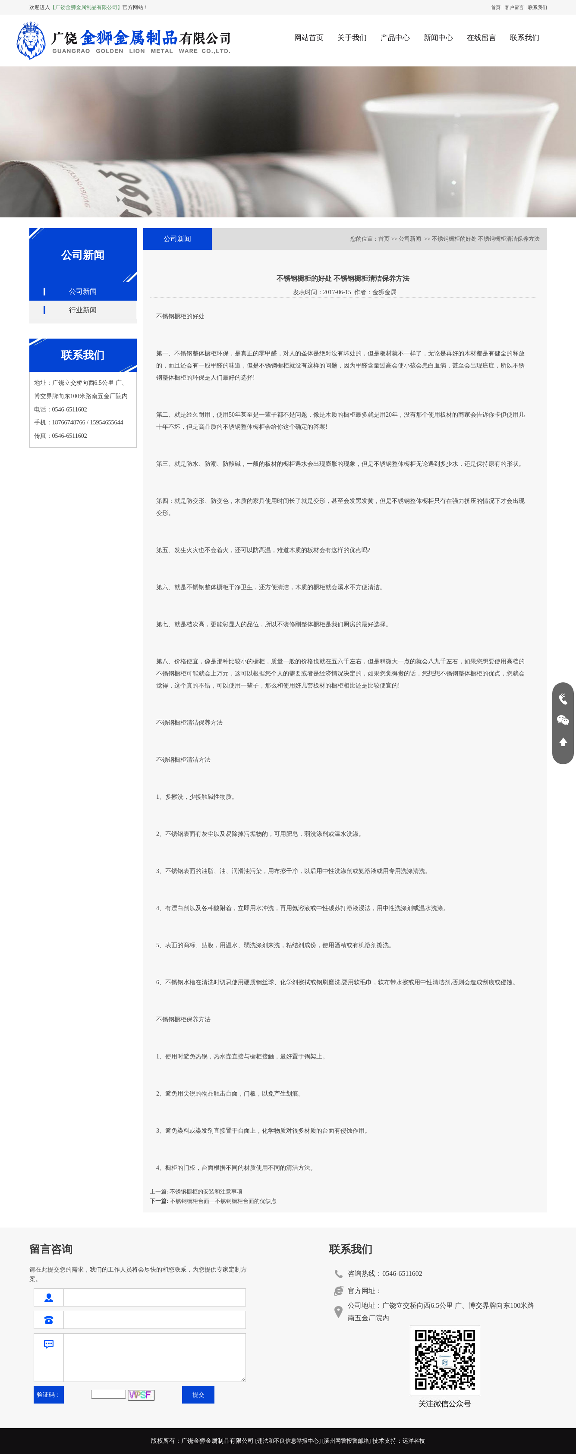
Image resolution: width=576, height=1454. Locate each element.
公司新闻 (83, 291)
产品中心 (395, 38)
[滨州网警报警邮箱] (346, 1441)
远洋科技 (414, 1441)
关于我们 (352, 38)
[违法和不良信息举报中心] (288, 1441)
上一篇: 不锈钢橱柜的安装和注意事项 (196, 1191)
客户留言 (514, 7)
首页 (495, 7)
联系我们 (537, 7)
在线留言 (481, 38)
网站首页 (309, 38)
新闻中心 (438, 38)
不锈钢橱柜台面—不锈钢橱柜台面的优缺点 (213, 1201)
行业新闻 (83, 310)
